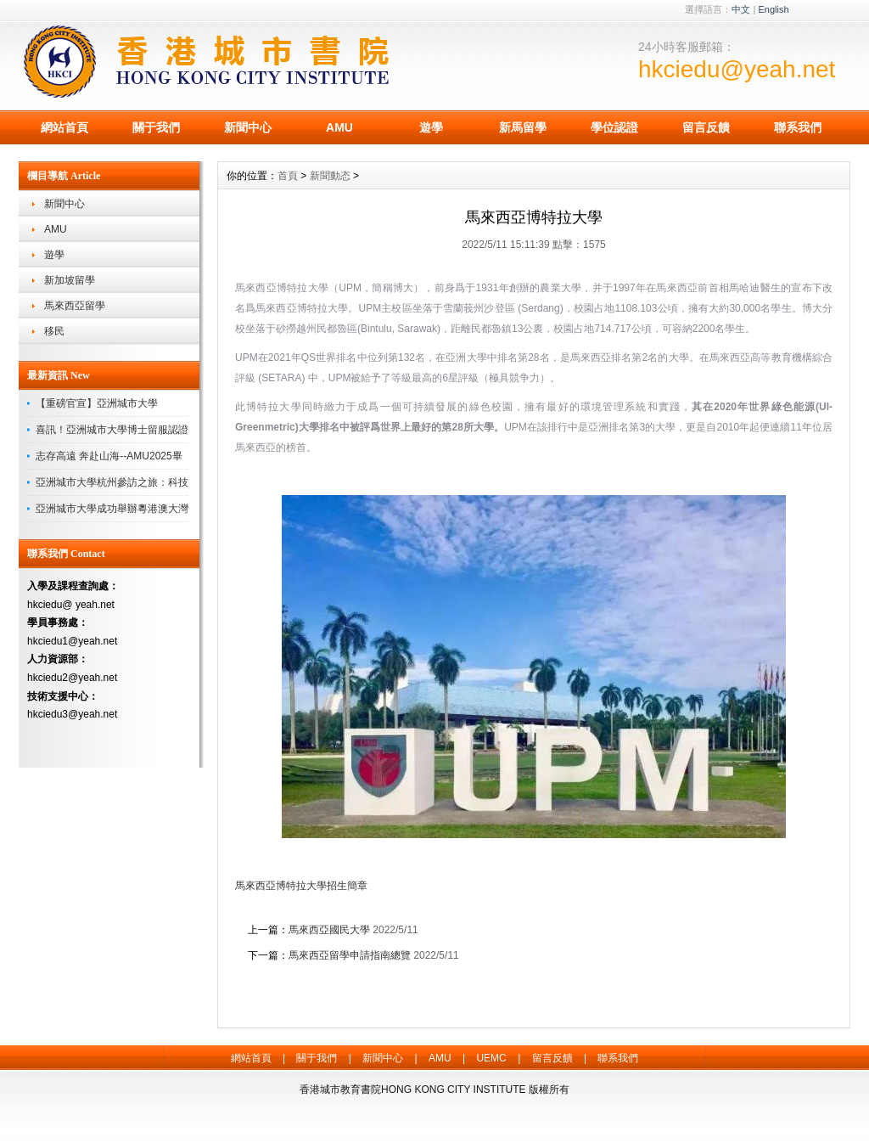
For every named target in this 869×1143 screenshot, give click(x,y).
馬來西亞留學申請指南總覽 (350, 955)
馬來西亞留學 (74, 306)
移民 (54, 331)
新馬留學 (523, 127)
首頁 (288, 176)
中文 (741, 9)
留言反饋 (706, 127)
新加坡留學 (69, 280)
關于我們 (156, 127)
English (773, 9)
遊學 (431, 127)
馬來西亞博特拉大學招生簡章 (301, 886)
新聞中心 (248, 127)
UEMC (491, 1058)
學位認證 (614, 127)
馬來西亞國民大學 (329, 930)
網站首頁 (64, 127)
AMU (339, 127)
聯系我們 (797, 127)
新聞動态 (330, 176)
